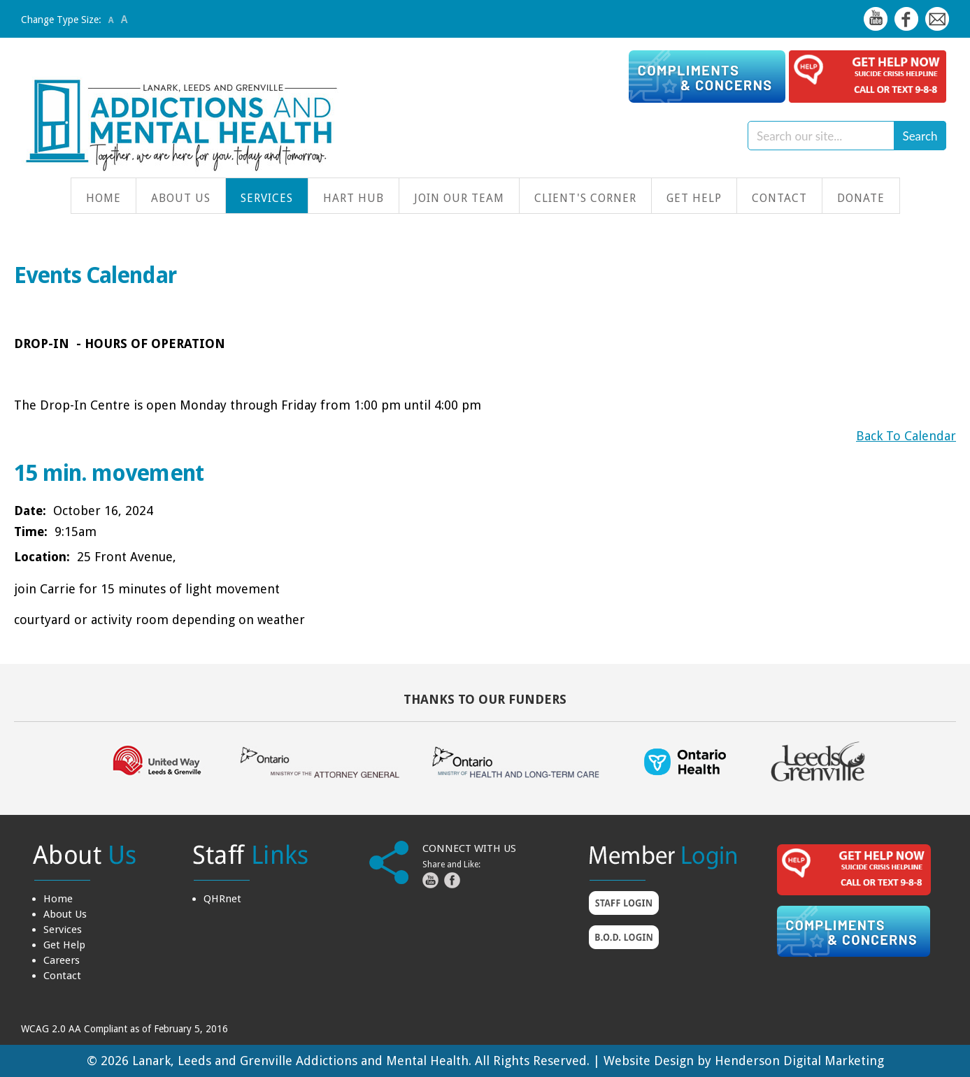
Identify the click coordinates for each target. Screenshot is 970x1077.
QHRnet (222, 898)
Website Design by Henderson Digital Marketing (744, 1060)
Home (103, 198)
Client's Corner (585, 198)
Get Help (694, 198)
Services (267, 198)
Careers (61, 960)
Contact (779, 198)
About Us (181, 198)
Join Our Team (459, 198)
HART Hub (353, 198)
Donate (861, 198)
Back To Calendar (906, 435)
